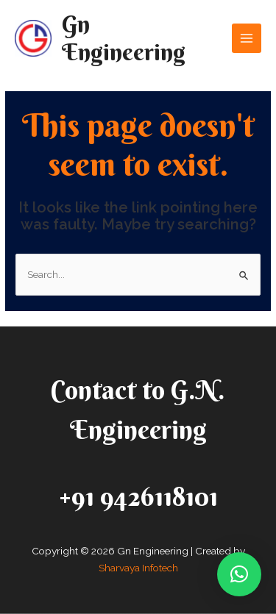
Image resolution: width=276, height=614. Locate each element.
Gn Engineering (123, 38)
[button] (239, 574)
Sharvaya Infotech (138, 568)
